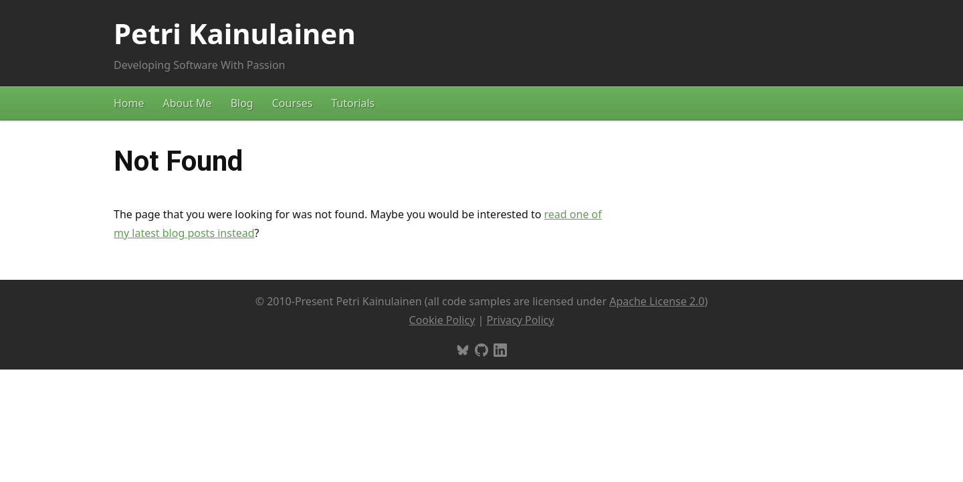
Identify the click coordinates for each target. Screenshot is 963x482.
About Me (187, 103)
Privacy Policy (520, 320)
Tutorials (352, 103)
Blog (242, 103)
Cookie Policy (442, 320)
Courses (292, 103)
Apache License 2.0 (656, 301)
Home (129, 103)
